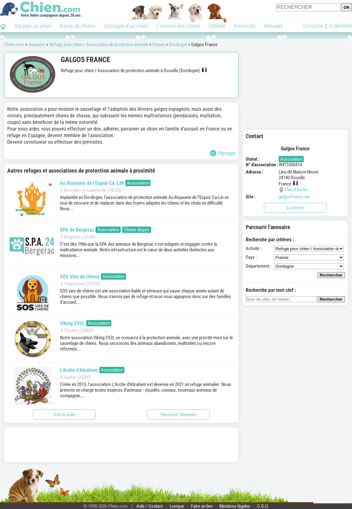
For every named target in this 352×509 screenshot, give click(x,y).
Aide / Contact (149, 506)
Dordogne (178, 44)
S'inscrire (313, 26)
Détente (217, 26)
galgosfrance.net (294, 197)
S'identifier (340, 26)
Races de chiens (77, 26)
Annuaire (273, 26)
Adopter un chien (33, 26)
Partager (222, 153)
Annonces (244, 26)
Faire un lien (202, 506)
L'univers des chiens (178, 26)
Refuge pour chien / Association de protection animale (99, 44)
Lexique (177, 506)
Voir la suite (64, 414)
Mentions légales (234, 506)
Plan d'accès (296, 189)
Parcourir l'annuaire (178, 414)
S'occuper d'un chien (125, 26)
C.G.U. (263, 506)
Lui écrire (295, 208)
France (158, 44)
